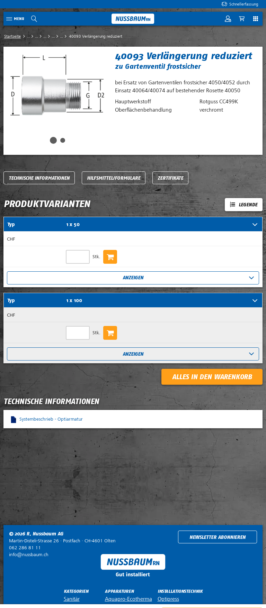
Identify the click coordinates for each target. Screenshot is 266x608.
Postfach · (62, 541)
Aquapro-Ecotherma (128, 599)
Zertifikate (170, 178)
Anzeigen (133, 278)
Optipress (168, 599)
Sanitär (72, 599)
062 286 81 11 (25, 548)
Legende (248, 205)
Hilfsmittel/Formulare (113, 178)
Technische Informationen (39, 178)
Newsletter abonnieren (217, 537)
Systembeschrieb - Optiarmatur (51, 419)
